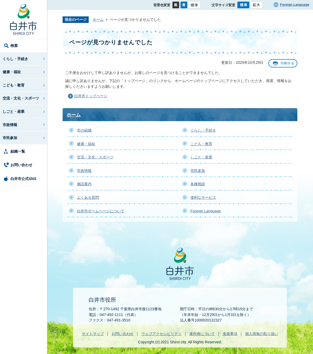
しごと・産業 (14, 111)
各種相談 (197, 184)
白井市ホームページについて (100, 211)
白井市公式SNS (23, 179)
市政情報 (10, 125)
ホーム (98, 19)
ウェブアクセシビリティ (161, 334)
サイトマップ (93, 334)
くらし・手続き (15, 59)
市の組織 (84, 130)
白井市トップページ (90, 96)
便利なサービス (203, 197)
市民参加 (10, 138)
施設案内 (84, 184)
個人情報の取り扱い (261, 334)
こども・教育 (14, 85)
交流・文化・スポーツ (21, 98)
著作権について (202, 334)
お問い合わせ (21, 165)
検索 (14, 46)
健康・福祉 (12, 72)
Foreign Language (294, 5)
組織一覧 (17, 151)
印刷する (287, 63)
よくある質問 (88, 197)
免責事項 (230, 334)
